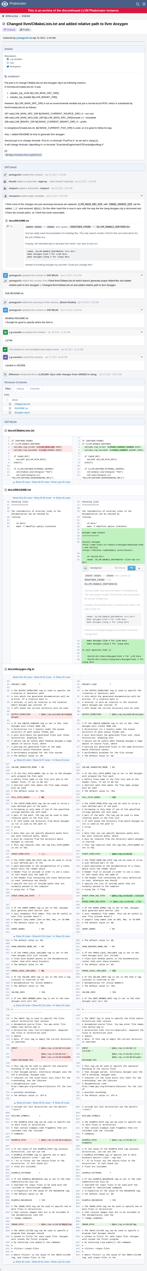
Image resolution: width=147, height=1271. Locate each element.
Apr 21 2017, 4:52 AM (56, 196)
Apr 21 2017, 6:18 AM (88, 302)
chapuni (13, 188)
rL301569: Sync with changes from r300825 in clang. (67, 374)
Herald (12, 181)
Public (26, 29)
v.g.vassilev (16, 59)
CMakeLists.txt (22, 404)
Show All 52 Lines (42, 677)
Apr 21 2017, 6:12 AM (71, 275)
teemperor (15, 66)
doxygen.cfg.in (22, 412)
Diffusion (14, 374)
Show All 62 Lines (40, 482)
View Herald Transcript (62, 181)
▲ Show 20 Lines (21, 482)
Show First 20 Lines (22, 498)
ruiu (12, 62)
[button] (144, 4)
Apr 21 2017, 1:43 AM (55, 174)
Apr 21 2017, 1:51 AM (61, 188)
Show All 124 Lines (41, 936)
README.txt (21, 408)
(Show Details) (68, 302)
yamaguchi (22, 37)
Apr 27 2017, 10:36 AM (56, 357)
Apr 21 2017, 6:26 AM (71, 310)
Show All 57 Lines (41, 760)
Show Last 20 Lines (60, 482)
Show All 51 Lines (41, 1103)
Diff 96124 (52, 275)
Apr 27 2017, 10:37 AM (110, 374)
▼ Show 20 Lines (61, 498)
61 (10, 226)
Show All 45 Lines (42, 498)
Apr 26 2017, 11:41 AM (59, 332)
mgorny (42, 181)
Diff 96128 (52, 310)
